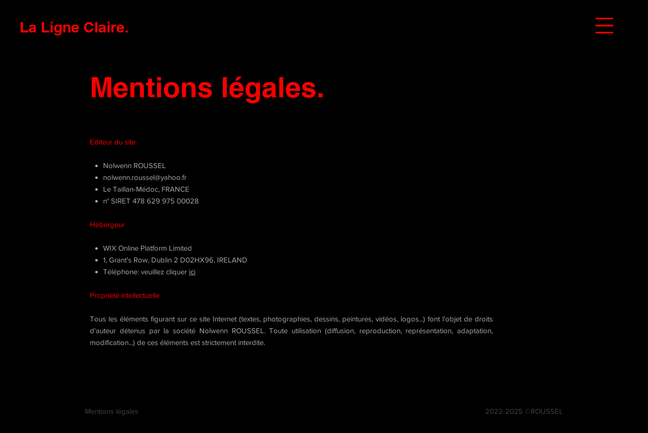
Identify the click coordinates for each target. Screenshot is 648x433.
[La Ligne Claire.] (74, 26)
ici (192, 271)
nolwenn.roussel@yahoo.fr (145, 177)
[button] (604, 25)
